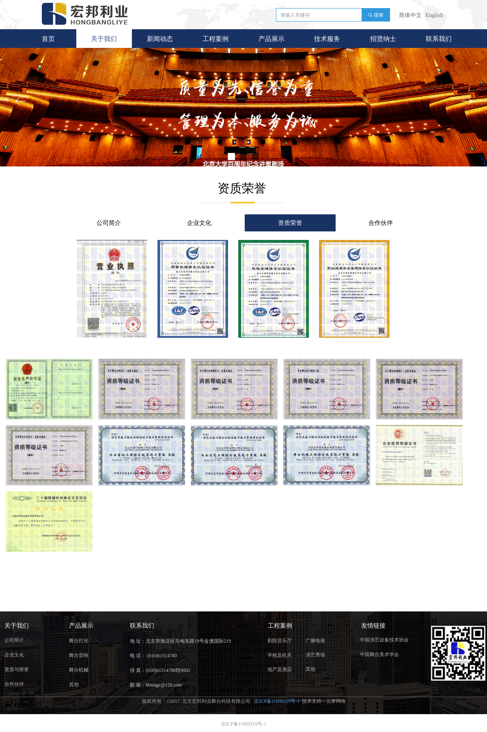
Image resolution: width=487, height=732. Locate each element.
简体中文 (410, 15)
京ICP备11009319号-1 (277, 701)
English (434, 15)
